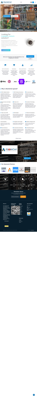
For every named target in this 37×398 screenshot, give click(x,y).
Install (30, 58)
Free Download (7, 16)
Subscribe (23, 196)
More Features (18, 138)
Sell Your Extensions (20, 214)
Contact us (20, 212)
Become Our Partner (20, 222)
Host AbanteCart (14, 16)
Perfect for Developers (30, 112)
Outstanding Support (29, 127)
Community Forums (20, 209)
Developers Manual (20, 207)
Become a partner (33, 169)
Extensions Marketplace (20, 211)
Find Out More (27, 158)
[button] (21, 2)
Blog (28, 208)
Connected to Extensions (18, 127)
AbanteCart (32, 230)
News (28, 210)
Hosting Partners (20, 220)
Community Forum (30, 209)
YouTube (28, 207)
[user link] (33, 2)
